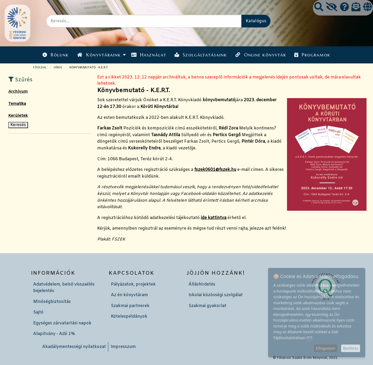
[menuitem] (55, 55)
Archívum (18, 91)
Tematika (17, 103)
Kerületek (18, 115)
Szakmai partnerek (130, 306)
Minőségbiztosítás (52, 301)
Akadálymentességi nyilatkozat (74, 346)
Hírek (58, 67)
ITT (309, 337)
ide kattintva (213, 218)
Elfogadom (325, 348)
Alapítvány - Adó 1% (54, 334)
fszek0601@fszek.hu (215, 169)
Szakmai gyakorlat (207, 306)
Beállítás (350, 348)
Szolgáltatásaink (201, 55)
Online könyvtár (260, 55)
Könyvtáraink (99, 55)
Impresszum (123, 346)
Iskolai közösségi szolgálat (216, 295)
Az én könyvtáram (129, 295)
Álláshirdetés (202, 284)
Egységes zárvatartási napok (62, 323)
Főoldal (40, 67)
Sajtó (38, 312)
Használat (148, 55)
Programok (312, 55)
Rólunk (55, 55)
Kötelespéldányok (129, 316)
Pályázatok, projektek (133, 284)
